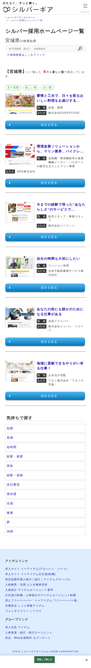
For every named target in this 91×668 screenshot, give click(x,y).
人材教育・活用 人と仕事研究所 (26, 584)
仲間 (10, 531)
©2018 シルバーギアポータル (29, 651)
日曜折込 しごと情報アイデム (25, 605)
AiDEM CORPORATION (64, 651)
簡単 (10, 466)
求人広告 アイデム (17, 627)
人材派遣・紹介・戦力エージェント (28, 632)
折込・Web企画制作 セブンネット (28, 637)
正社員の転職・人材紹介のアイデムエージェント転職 (40, 595)
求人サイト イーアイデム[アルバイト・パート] (36, 568)
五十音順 (13, 87)
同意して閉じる (44, 659)
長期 (10, 437)
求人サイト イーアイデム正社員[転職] (30, 574)
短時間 (12, 447)
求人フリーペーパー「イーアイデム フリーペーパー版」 (42, 600)
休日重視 (13, 484)
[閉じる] (86, 660)
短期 (10, 428)
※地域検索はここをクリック (26, 54)
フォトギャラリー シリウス (23, 611)
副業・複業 (15, 456)
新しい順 (31, 87)
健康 (10, 512)
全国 (10, 503)
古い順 (47, 87)
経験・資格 (15, 475)
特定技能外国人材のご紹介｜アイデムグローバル (37, 579)
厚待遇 (12, 494)
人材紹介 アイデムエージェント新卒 (29, 589)
